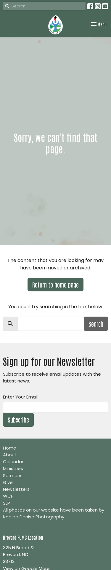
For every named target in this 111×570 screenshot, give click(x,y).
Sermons (12, 475)
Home (9, 448)
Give (8, 482)
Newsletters (16, 489)
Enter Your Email (20, 397)
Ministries (13, 468)
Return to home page (55, 284)
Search (96, 324)
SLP (6, 503)
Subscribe (18, 419)
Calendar (13, 461)
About (10, 455)
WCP (8, 496)
